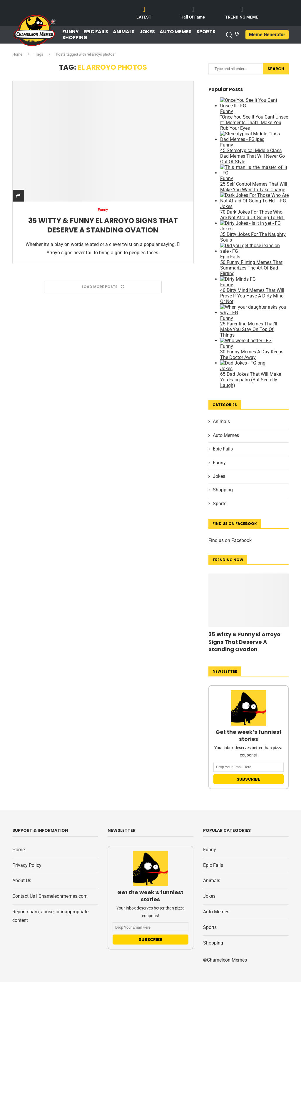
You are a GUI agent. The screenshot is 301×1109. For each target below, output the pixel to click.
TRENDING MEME (241, 17)
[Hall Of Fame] (192, 9)
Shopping (74, 38)
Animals (124, 32)
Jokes (147, 32)
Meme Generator (267, 34)
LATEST (143, 17)
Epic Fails (95, 32)
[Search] (229, 35)
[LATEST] (144, 9)
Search (275, 69)
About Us (21, 880)
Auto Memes (176, 32)
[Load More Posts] (103, 287)
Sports (205, 32)
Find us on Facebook (230, 540)
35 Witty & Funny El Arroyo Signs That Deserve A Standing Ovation (103, 225)
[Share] (18, 196)
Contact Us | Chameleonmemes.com (50, 896)
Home (17, 54)
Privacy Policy (26, 865)
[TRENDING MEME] (241, 9)
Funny (70, 32)
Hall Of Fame (192, 17)
